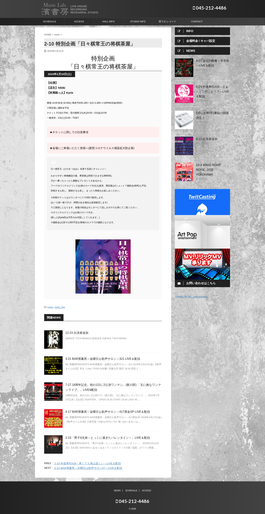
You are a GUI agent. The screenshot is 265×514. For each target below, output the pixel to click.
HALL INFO (108, 21)
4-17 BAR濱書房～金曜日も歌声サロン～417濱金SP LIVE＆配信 (107, 411)
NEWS (117, 490)
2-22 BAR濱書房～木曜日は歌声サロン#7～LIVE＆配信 (88, 468)
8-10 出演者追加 (206, 139)
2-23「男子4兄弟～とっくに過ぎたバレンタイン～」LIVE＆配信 (107, 437)
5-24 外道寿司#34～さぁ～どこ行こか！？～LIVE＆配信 (212, 91)
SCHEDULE (49, 21)
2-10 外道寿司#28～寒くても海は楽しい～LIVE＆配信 (87, 463)
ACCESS (79, 21)
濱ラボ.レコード (167, 21)
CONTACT (197, 21)
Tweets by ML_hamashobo (191, 296)
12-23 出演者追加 (76, 332)
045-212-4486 (209, 8)
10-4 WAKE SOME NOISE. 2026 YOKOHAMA (208, 169)
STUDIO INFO (138, 21)
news (50, 307)
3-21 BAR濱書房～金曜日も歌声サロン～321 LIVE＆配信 (102, 358)
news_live (59, 307)
